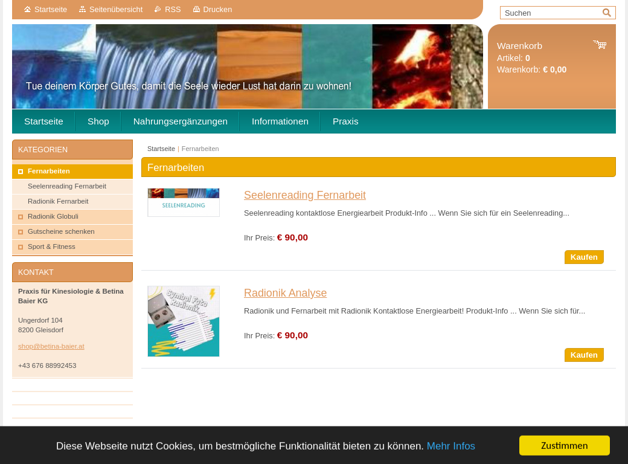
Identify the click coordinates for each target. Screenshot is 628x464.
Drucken (217, 9)
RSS (173, 9)
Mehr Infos (451, 454)
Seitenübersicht (116, 9)
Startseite (50, 9)
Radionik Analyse (285, 293)
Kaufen (584, 257)
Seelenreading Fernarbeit (305, 195)
